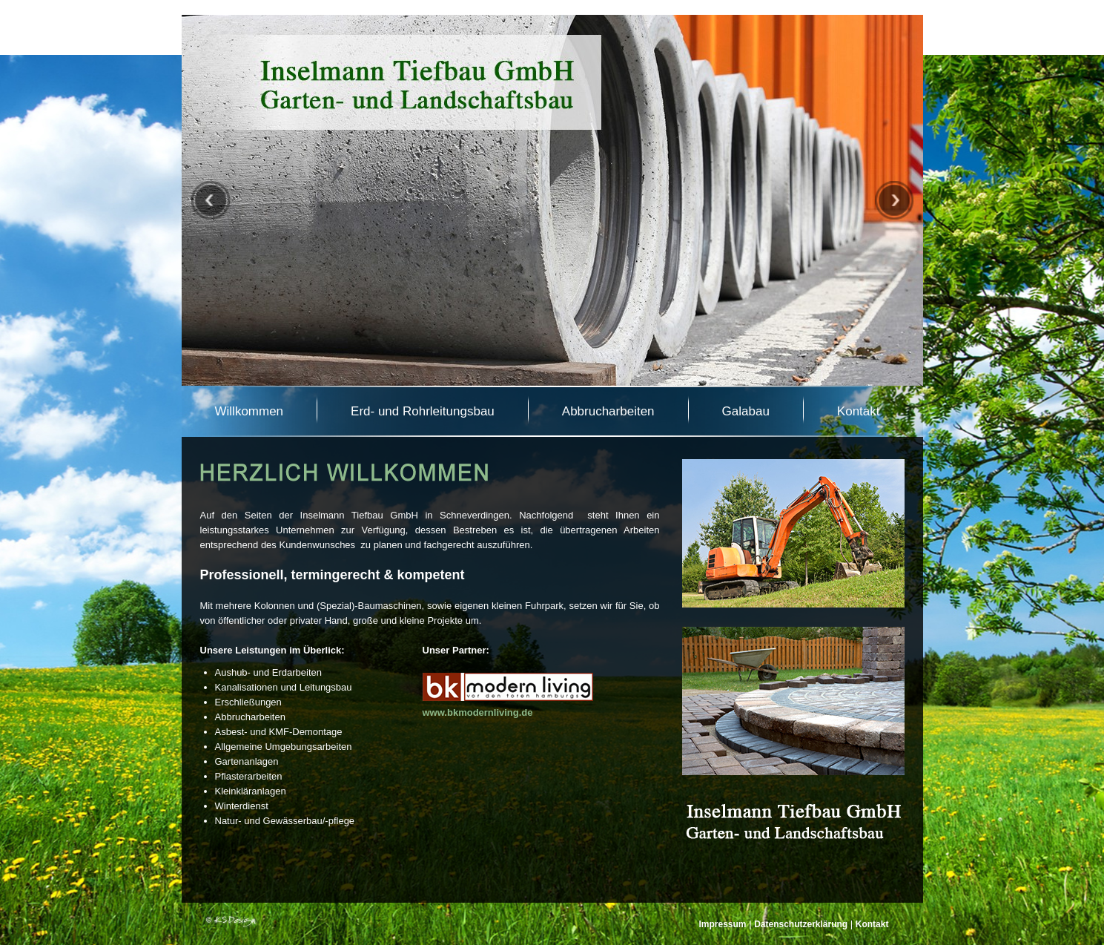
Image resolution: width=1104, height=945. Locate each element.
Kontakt (872, 924)
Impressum (723, 924)
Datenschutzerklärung (800, 924)
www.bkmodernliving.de (478, 712)
